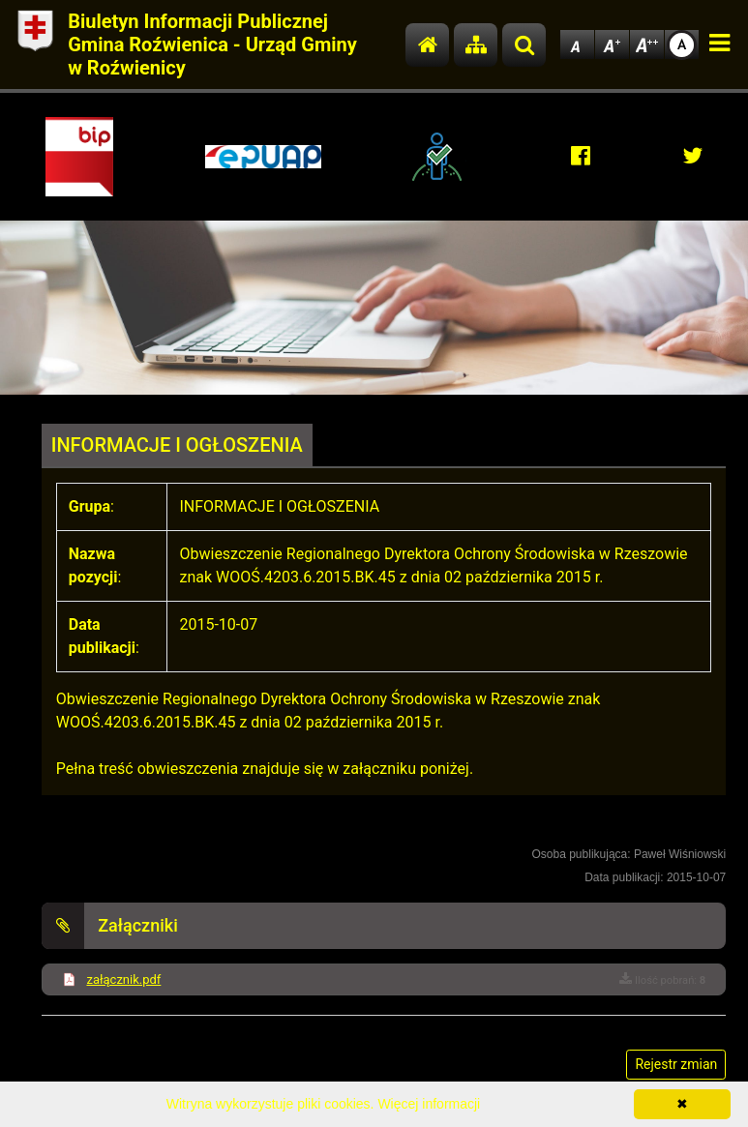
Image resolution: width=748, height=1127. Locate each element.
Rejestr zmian (676, 1064)
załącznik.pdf (123, 979)
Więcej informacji (428, 1104)
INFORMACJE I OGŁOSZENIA (177, 445)
